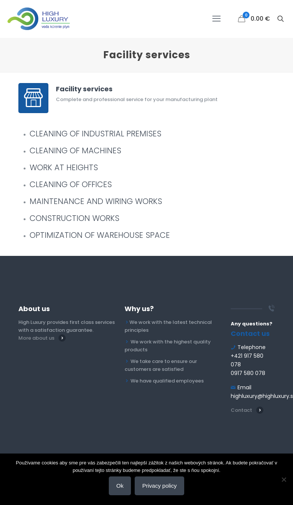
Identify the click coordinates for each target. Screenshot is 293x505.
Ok (119, 485)
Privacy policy (159, 485)
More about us (36, 338)
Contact (241, 410)
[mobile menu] (216, 18)
